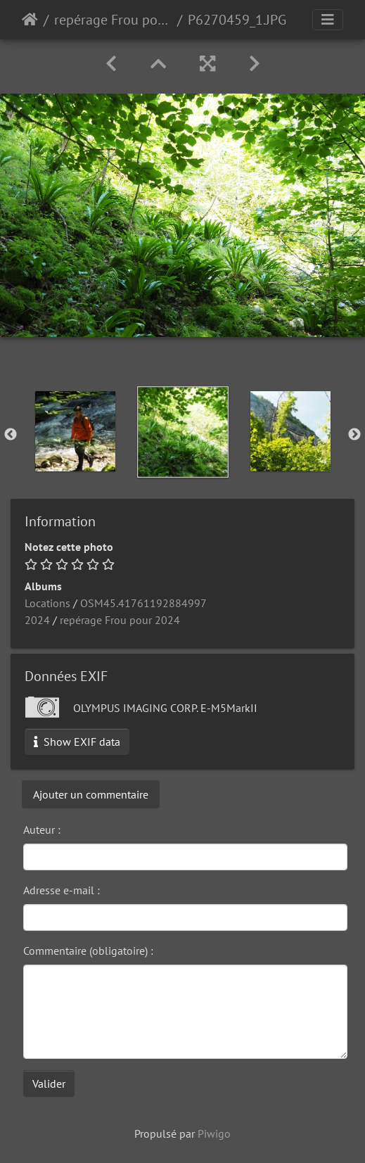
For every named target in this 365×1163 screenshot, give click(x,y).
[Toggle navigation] (327, 19)
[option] (75, 431)
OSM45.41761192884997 (143, 603)
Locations (47, 603)
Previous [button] (11, 435)
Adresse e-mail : (61, 890)
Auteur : (41, 829)
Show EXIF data (77, 742)
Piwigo (214, 1133)
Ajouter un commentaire (90, 794)
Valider (48, 1083)
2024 (37, 620)
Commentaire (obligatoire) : (88, 950)
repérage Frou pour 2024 (113, 20)
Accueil (30, 19)
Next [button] (354, 435)
